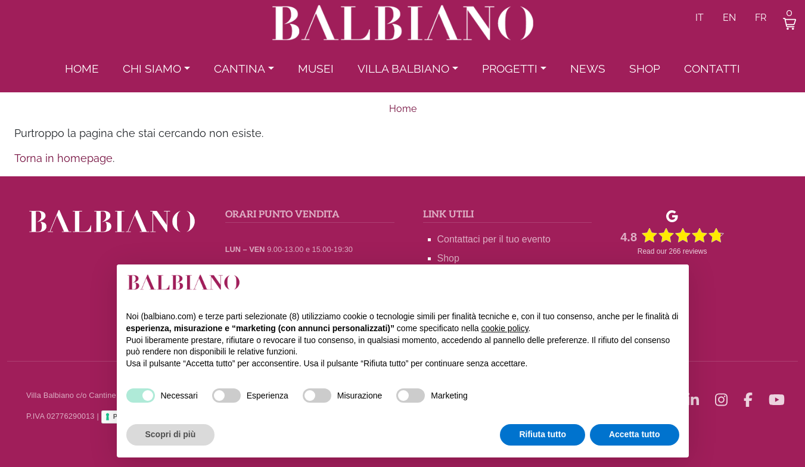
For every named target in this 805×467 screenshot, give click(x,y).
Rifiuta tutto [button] (542, 434)
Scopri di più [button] (170, 434)
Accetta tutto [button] (634, 434)
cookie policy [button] (504, 328)
